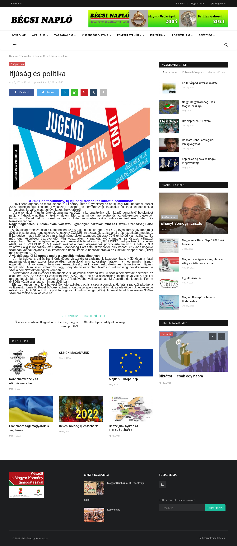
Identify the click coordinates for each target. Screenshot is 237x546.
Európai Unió (41, 55)
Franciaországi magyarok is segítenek (29, 428)
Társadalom (26, 55)
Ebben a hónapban (193, 72)
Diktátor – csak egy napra (181, 376)
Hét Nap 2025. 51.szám (196, 121)
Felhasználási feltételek (212, 538)
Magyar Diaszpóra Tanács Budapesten (198, 299)
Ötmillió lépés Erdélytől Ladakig (104, 322)
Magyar (218, 4)
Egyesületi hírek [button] (130, 35)
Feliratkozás (215, 508)
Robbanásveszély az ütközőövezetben (23, 381)
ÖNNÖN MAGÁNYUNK (74, 353)
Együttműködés (192, 278)
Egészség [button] (207, 35)
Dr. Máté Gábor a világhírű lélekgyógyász (198, 142)
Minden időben (216, 72)
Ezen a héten (170, 72)
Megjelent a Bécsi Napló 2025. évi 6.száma (203, 242)
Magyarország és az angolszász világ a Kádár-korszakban (203, 261)
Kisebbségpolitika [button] (96, 35)
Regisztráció (197, 3)
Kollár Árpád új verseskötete (200, 83)
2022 (86, 500)
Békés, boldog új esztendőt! (78, 426)
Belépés (180, 3)
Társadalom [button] (65, 35)
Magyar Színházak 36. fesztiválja (125, 483)
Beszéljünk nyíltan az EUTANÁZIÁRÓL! (123, 428)
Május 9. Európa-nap (123, 379)
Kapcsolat (16, 3)
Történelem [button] (182, 35)
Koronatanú (113, 509)
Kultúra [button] (157, 35)
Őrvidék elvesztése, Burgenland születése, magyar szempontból (46, 324)
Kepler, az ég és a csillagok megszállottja (199, 161)
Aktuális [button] (40, 35)
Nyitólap (19, 35)
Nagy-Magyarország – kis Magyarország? (198, 104)
